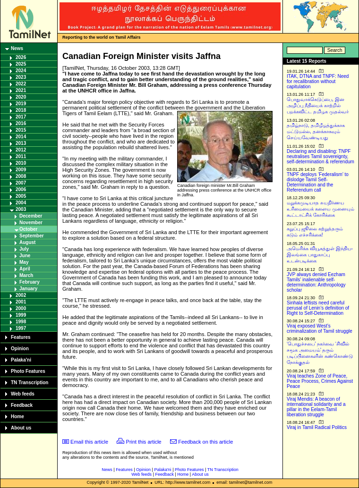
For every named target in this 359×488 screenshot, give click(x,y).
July (24, 249)
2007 (21, 182)
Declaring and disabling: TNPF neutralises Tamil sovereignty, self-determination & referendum (320, 156)
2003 (21, 209)
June (24, 255)
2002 (21, 295)
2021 (21, 90)
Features (21, 337)
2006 (21, 189)
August (27, 242)
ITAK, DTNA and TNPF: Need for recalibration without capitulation (318, 81)
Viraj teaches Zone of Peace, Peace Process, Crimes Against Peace (320, 381)
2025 (21, 64)
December (30, 216)
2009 (21, 169)
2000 (21, 308)
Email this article (89, 442)
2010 (21, 163)
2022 (21, 83)
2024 (21, 70)
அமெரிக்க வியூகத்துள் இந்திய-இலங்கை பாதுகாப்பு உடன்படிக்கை (320, 254)
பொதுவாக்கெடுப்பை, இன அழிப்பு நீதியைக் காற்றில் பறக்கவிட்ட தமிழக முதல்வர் (318, 105)
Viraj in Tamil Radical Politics (317, 427)
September (31, 235)
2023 (21, 77)
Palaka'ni (21, 359)
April (24, 268)
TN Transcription (29, 382)
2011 (21, 156)
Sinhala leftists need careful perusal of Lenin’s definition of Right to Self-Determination (318, 308)
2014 (21, 136)
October (28, 229)
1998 (21, 321)
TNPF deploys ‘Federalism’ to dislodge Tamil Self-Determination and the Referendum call (318, 182)
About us (21, 427)
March (26, 275)
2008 (21, 176)
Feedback (22, 405)
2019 (21, 103)
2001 (21, 301)
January (28, 288)
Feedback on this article (205, 442)
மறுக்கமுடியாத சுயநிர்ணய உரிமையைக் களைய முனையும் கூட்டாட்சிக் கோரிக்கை (320, 209)
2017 (21, 116)
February (29, 282)
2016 (21, 123)
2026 (21, 57)
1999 (21, 315)
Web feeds (22, 393)
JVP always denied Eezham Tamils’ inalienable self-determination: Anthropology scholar (316, 282)
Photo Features (28, 371)
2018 (21, 110)
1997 (21, 328)
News (17, 48)
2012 (21, 149)
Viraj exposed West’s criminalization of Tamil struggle (319, 328)
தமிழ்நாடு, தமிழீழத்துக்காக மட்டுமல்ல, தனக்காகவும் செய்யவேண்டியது (316, 131)
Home (17, 416)
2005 (21, 196)
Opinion (20, 348)
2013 (21, 143)
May (23, 262)
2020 (21, 97)
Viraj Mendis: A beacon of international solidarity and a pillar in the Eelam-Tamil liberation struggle (316, 406)
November (31, 222)
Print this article (144, 442)
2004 (21, 202)
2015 (21, 130)
